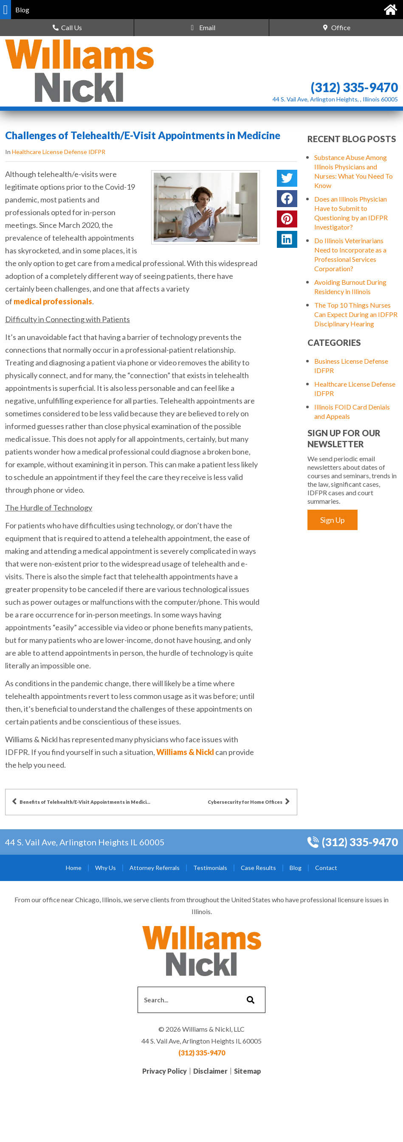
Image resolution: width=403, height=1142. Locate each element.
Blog (296, 867)
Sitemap (247, 1071)
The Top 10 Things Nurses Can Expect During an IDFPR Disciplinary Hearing (355, 314)
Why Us (105, 867)
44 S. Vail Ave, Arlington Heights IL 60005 (85, 842)
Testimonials (210, 867)
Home (74, 867)
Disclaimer (210, 1071)
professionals (67, 301)
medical (28, 301)
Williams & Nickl (185, 752)
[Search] (249, 1000)
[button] (5, 9)
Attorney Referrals (155, 867)
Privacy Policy (164, 1071)
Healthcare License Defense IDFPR (58, 151)
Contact (326, 867)
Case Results (258, 867)
